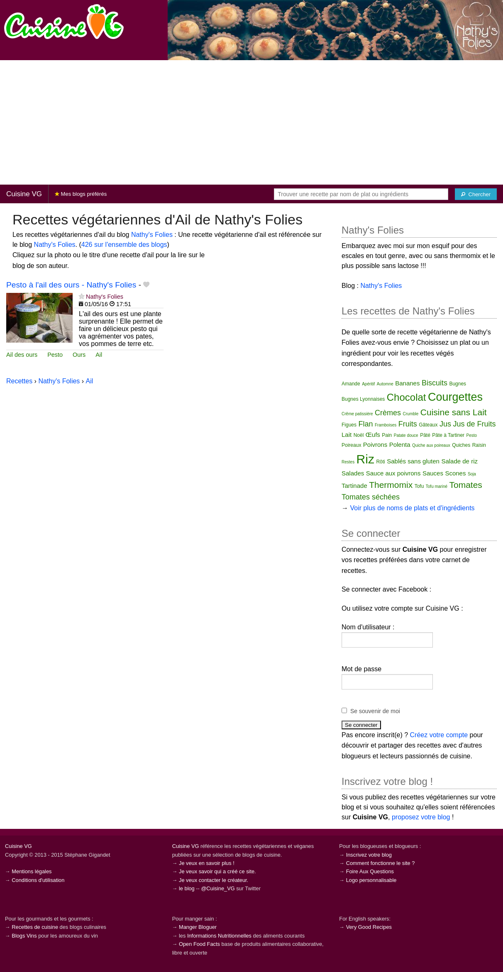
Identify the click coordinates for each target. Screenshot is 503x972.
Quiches (461, 445)
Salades (353, 473)
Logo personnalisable (371, 880)
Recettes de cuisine (35, 927)
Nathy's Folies (152, 234)
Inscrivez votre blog (369, 855)
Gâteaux (428, 425)
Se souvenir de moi (375, 711)
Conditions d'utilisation (38, 880)
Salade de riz (459, 461)
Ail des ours (21, 354)
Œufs (373, 434)
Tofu (419, 486)
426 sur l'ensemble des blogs (124, 244)
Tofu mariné (436, 486)
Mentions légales (31, 871)
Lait (347, 434)
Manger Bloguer (198, 927)
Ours (79, 354)
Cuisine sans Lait (453, 412)
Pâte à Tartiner (448, 435)
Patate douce (406, 435)
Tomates (465, 485)
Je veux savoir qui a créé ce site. (217, 871)
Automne (385, 384)
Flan (366, 424)
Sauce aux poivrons (393, 473)
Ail (98, 354)
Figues (349, 425)
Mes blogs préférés (81, 194)
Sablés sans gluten (413, 461)
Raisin (479, 445)
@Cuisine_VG (217, 888)
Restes (348, 462)
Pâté (425, 435)
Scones (455, 473)
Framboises (385, 425)
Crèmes (388, 413)
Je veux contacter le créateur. (213, 880)
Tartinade (354, 485)
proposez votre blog (421, 817)
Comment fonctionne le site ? (380, 863)
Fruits (407, 424)
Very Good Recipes (369, 927)
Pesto (55, 354)
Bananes (407, 383)
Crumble (411, 414)
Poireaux (351, 445)
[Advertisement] (251, 122)
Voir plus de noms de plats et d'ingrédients (412, 508)
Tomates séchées (371, 497)
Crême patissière (357, 414)
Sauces (432, 473)
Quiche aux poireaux (431, 445)
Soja (472, 474)
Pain (387, 435)
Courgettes (455, 397)
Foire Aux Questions (370, 871)
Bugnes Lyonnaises (363, 399)
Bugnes (457, 384)
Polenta (399, 444)
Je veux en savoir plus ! (206, 863)
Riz (365, 459)
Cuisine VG (24, 194)
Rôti (380, 462)
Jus (445, 424)
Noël (359, 435)
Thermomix (391, 485)
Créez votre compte (439, 734)
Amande (351, 384)
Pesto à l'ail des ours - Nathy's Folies (71, 284)
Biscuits (434, 383)
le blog (187, 888)
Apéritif (368, 384)
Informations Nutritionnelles (219, 936)
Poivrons (375, 444)
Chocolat (406, 397)
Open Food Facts (199, 944)
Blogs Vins (24, 936)
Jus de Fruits (474, 424)
